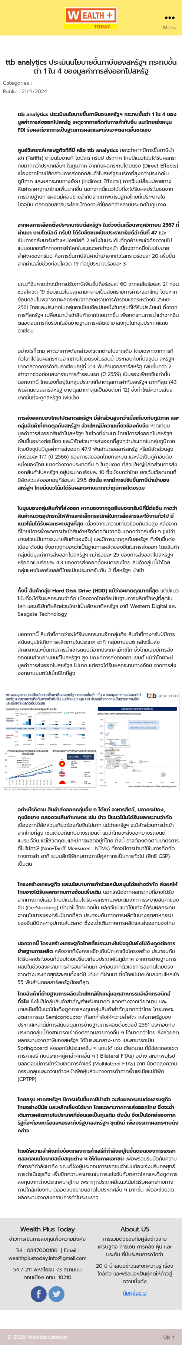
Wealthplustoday (47, 1337)
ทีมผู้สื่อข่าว (134, 1293)
